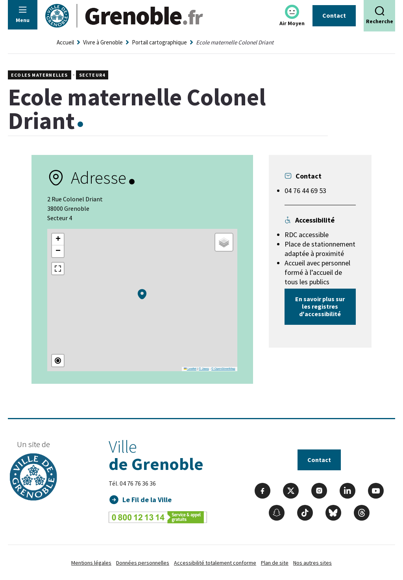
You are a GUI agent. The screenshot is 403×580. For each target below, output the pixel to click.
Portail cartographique (159, 42)
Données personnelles (142, 562)
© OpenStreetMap (223, 368)
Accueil (65, 42)
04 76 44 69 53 (305, 190)
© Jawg (204, 368)
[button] (142, 294)
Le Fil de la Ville (147, 499)
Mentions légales (91, 562)
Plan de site (274, 562)
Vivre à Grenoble (103, 42)
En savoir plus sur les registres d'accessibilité (320, 306)
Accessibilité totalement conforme (215, 562)
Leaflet (190, 368)
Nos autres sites (312, 562)
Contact (334, 15)
